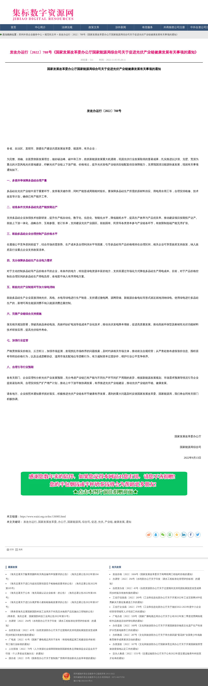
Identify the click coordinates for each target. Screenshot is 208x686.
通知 (128, 521)
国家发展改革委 (47, 521)
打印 (10, 549)
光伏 (100, 521)
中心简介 (40, 27)
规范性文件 (51, 34)
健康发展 (119, 521)
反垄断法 (38, 351)
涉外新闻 (120, 27)
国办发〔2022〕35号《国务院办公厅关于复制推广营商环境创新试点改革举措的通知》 (53, 658)
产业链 (109, 521)
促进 (94, 521)
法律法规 (67, 27)
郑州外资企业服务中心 (30, 34)
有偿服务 (147, 27)
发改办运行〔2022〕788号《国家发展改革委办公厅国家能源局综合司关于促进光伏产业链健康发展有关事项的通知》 (119, 34)
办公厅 (62, 521)
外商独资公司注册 (174, 27)
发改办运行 (30, 521)
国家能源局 (74, 521)
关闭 (18, 549)
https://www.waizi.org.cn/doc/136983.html (43, 516)
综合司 (86, 521)
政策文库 (94, 27)
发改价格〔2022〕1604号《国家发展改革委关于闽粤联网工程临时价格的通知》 (153, 574)
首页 (13, 27)
